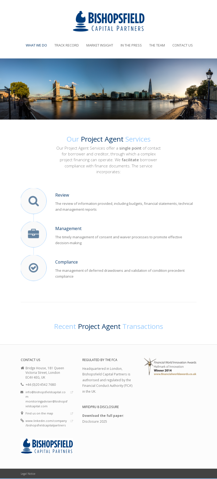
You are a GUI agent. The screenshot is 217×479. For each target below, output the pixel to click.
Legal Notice (28, 474)
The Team (157, 45)
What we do (36, 45)
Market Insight (99, 45)
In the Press (131, 45)
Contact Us (182, 45)
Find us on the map (39, 413)
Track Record (66, 45)
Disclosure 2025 (94, 421)
